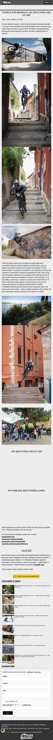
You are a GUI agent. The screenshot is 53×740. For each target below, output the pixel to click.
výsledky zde (39, 565)
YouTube (38, 728)
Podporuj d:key (7, 728)
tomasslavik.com (8, 537)
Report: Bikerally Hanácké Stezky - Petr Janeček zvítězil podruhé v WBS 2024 (26, 586)
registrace (37, 672)
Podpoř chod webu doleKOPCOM (28, 576)
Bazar (25, 725)
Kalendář (36, 725)
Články (14, 725)
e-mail (5, 683)
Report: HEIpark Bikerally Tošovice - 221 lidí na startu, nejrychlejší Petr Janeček (26, 596)
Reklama (43, 725)
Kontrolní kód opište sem (26, 706)
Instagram (45, 728)
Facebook (31, 728)
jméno (5, 676)
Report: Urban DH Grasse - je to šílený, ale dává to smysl (23, 625)
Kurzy (30, 725)
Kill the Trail (6, 732)
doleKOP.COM (6, 725)
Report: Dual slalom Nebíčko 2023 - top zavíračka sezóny (23, 645)
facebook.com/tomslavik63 (12, 539)
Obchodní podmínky (20, 728)
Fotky (20, 725)
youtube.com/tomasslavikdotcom (15, 544)
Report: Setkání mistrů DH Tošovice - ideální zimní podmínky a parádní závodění (25, 616)
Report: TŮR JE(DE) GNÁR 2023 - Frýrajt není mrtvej (22, 635)
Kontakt (4, 726)
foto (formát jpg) (11, 701)
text (4, 690)
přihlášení (30, 672)
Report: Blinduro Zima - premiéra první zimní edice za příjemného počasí (26, 606)
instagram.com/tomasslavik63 (13, 541)
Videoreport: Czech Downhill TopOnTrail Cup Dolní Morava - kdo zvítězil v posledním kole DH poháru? (26, 656)
